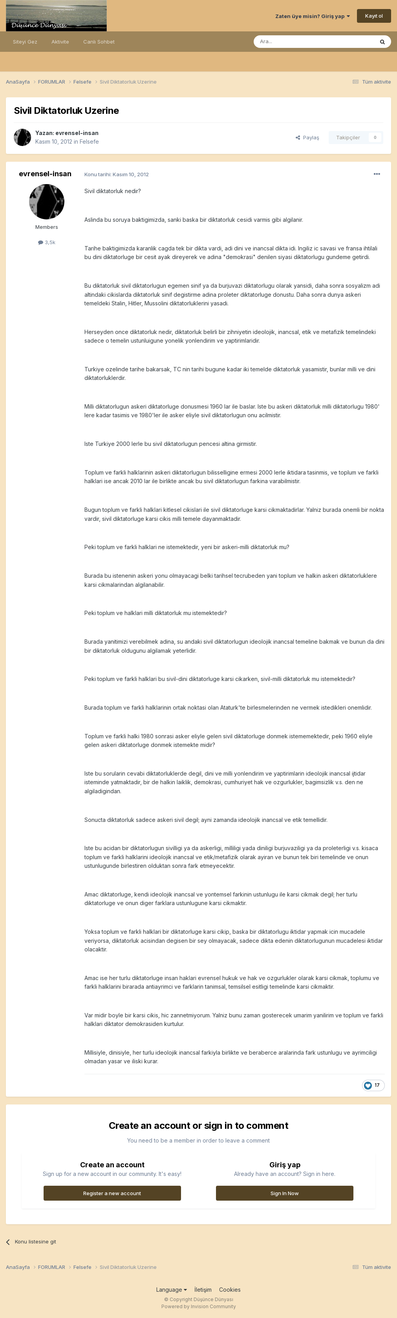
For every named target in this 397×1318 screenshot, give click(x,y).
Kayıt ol (374, 16)
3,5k (46, 242)
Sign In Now (285, 1193)
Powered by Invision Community (198, 1306)
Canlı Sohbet (99, 41)
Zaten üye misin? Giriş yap (312, 16)
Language (171, 1289)
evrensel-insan (77, 133)
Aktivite (60, 41)
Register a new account (112, 1193)
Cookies (230, 1289)
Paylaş (307, 137)
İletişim (203, 1289)
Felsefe (89, 141)
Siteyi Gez (25, 41)
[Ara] (294, 41)
